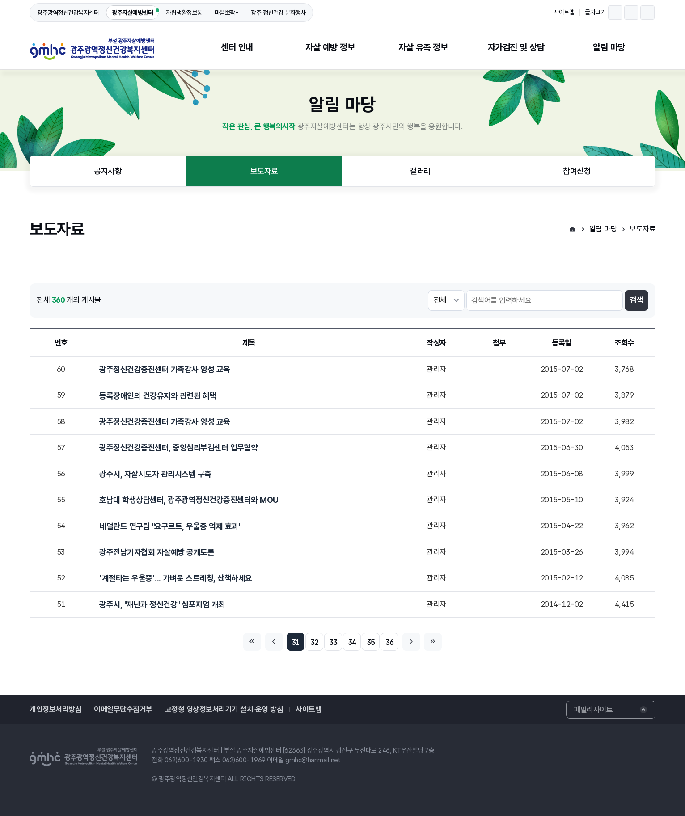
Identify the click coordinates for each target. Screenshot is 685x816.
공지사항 (108, 171)
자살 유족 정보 (423, 47)
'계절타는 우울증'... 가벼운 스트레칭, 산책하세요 (175, 578)
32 (314, 642)
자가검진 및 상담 (516, 47)
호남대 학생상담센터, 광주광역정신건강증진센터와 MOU (189, 500)
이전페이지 (274, 642)
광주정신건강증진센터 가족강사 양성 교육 (164, 369)
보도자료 (264, 171)
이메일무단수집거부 (123, 709)
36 (389, 642)
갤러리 (420, 171)
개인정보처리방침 (55, 709)
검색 (636, 299)
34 (352, 642)
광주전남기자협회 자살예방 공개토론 (156, 552)
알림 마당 (609, 47)
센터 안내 (237, 47)
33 (333, 642)
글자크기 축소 (615, 12)
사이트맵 (564, 12)
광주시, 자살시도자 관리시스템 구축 (155, 474)
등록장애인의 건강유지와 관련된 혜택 (157, 395)
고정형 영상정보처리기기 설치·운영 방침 (224, 709)
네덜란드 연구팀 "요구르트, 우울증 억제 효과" (170, 526)
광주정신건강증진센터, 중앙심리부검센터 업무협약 (178, 447)
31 (296, 642)
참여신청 (577, 171)
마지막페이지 (433, 642)
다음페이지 (411, 642)
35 (371, 642)
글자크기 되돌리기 (631, 12)
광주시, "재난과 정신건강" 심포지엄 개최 (162, 604)
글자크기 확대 (647, 12)
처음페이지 (252, 642)
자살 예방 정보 (330, 47)
